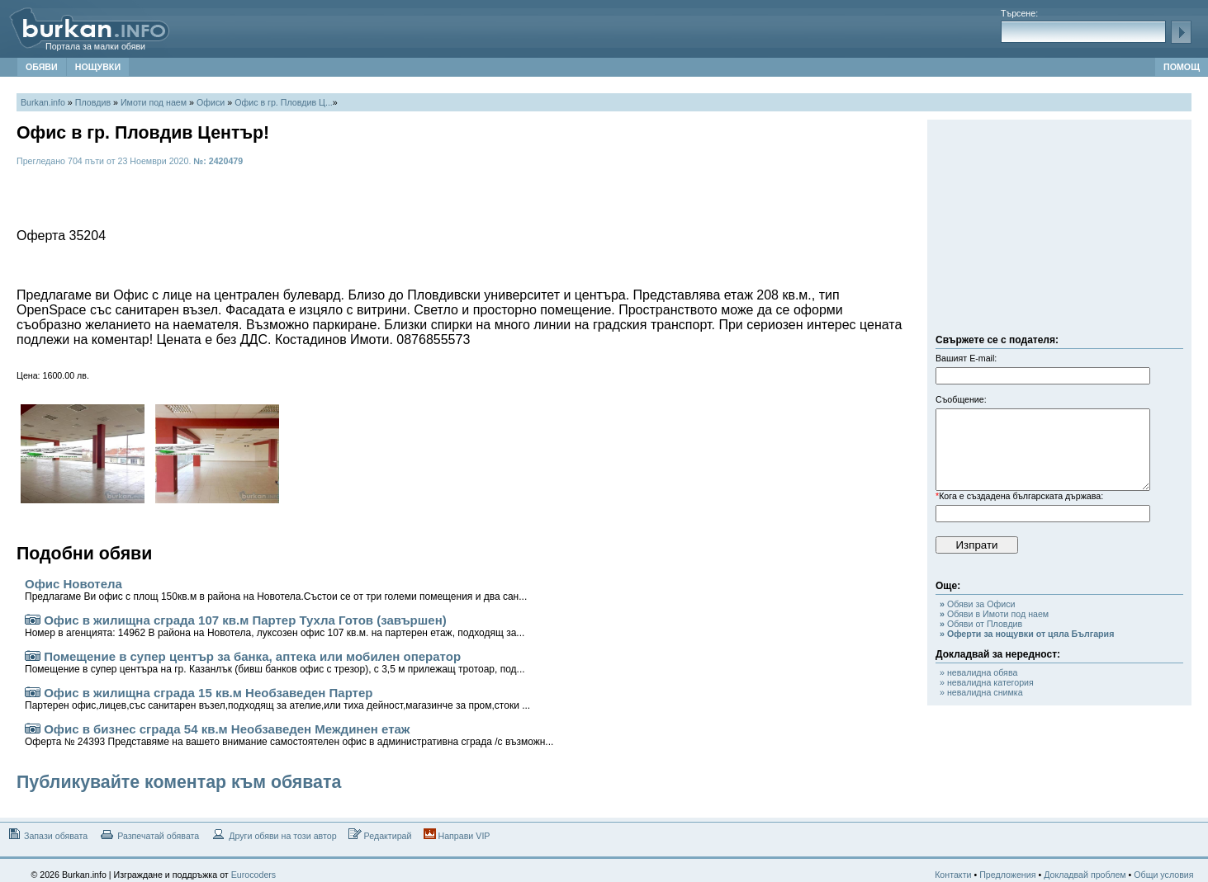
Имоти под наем (154, 102)
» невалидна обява (978, 672)
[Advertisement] (1059, 231)
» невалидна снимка (981, 692)
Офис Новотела (276, 589)
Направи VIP (457, 834)
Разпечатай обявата (149, 834)
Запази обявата (47, 834)
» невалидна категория (987, 682)
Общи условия (1163, 875)
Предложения (1007, 875)
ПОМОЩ (1181, 67)
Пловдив (93, 102)
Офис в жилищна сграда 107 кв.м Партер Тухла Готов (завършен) (274, 626)
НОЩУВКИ (98, 67)
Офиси (211, 102)
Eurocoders (254, 875)
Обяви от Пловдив (981, 624)
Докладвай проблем (1085, 875)
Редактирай (380, 834)
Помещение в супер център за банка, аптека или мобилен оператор (275, 662)
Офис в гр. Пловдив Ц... (283, 102)
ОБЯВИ (42, 67)
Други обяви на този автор (273, 834)
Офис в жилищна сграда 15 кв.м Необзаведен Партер (277, 698)
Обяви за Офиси (977, 604)
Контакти (953, 875)
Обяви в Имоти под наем (994, 614)
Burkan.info (43, 102)
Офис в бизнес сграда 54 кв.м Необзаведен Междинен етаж (289, 735)
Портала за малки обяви (95, 46)
